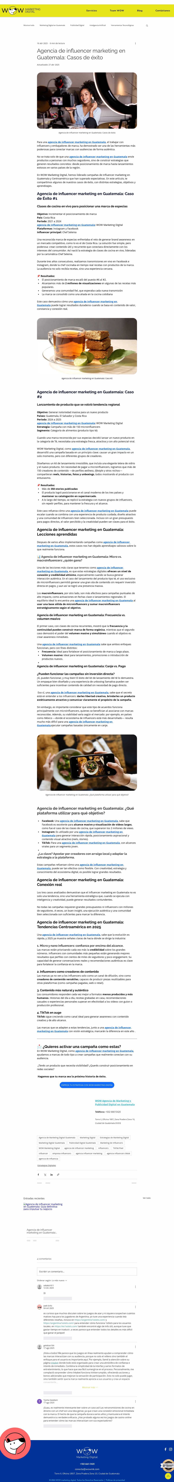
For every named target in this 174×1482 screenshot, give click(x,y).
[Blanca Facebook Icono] (165, 1449)
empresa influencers (62, 1153)
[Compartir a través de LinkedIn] (51, 1174)
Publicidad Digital (77, 25)
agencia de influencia (48, 1158)
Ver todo (146, 1198)
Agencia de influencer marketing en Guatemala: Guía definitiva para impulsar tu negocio (43, 1231)
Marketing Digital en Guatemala (52, 25)
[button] (147, 25)
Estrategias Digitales (47, 1165)
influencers (103, 1148)
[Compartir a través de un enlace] (58, 1174)
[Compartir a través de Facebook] (38, 1174)
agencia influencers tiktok (118, 1153)
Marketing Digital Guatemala (52, 1143)
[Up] (168, 1476)
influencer (43, 1153)
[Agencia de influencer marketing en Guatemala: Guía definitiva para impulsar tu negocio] (43, 1214)
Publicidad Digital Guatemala (82, 1143)
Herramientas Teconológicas (122, 25)
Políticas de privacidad (115, 1480)
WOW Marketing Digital (49, 1148)
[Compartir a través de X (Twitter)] (45, 1174)
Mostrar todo (29, 25)
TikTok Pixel (118, 1148)
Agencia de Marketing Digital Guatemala (57, 1137)
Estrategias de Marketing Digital (114, 1137)
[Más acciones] (135, 43)
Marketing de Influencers (111, 1143)
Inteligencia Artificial (98, 25)
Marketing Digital (87, 1137)
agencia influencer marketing (89, 1153)
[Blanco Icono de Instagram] (171, 1449)
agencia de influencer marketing (79, 1148)
